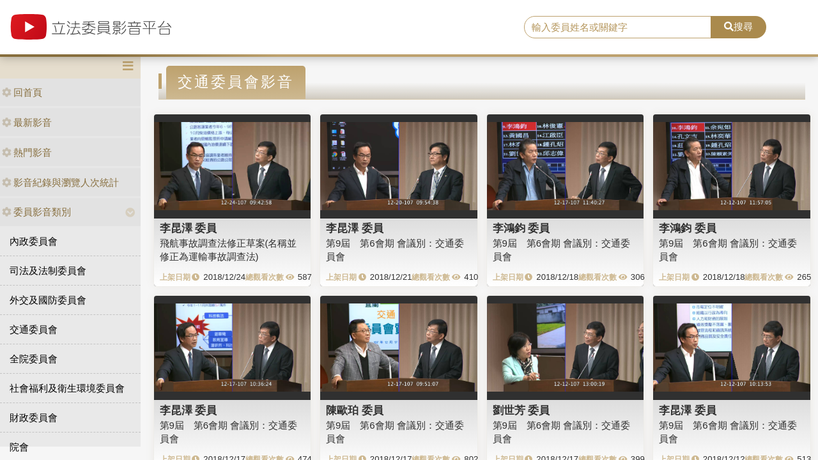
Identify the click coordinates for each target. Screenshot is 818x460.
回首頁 (22, 92)
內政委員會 (34, 241)
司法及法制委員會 (48, 270)
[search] (617, 27)
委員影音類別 (36, 211)
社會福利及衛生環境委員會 (67, 388)
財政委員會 (34, 417)
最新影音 (27, 122)
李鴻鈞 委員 (521, 228)
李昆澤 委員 (188, 228)
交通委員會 (34, 329)
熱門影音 (27, 152)
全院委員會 (34, 358)
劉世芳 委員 (521, 410)
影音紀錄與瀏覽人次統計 (60, 182)
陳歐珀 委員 (354, 410)
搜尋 (738, 26)
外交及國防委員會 (48, 300)
